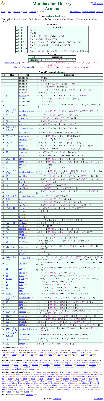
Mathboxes (32, 12)
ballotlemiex (24, 111)
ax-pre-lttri (91, 367)
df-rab (10, 376)
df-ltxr (40, 389)
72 (10, 322)
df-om (54, 385)
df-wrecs (90, 385)
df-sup (79, 387)
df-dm (74, 381)
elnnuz (22, 149)
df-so (19, 381)
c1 (4, 355)
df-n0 (91, 389)
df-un (50, 376)
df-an (39, 372)
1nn (20, 165)
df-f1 (84, 383)
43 (10, 223)
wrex (78, 350)
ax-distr (17, 367)
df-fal (78, 372)
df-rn (82, 381)
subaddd (22, 312)
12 (7, 121)
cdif (95, 350)
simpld (22, 115)
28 (9, 173)
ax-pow (67, 363)
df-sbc (25, 376)
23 (10, 159)
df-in (58, 376)
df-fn (70, 383)
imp (20, 179)
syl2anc (22, 247)
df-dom (52, 387)
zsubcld (22, 293)
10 (11, 112)
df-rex (84, 374)
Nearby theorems (97, 4)
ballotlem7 (29, 395)
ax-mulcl (57, 365)
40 (7, 229)
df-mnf (22, 389)
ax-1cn (16, 365)
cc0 (91, 353)
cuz (82, 355)
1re (20, 217)
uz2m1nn (23, 139)
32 (7, 185)
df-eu (18, 374)
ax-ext (33, 363)
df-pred (11, 383)
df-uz (9, 392)
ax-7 (85, 360)
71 (10, 319)
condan (22, 344)
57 (7, 278)
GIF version (99, 12)
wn (15, 350)
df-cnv (58, 381)
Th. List (25, 12)
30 (7, 179)
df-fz (17, 392)
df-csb (34, 376)
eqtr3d (21, 278)
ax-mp (34, 360)
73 (7, 325)
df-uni (33, 379)
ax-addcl (35, 365)
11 (7, 115)
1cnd (21, 305)
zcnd (21, 302)
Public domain (57, 399)
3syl (20, 159)
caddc (14, 355)
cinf (75, 353)
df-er (36, 387)
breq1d (22, 238)
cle (32, 355)
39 (14, 208)
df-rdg (11, 387)
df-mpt (75, 379)
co (67, 353)
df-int (41, 379)
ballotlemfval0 (25, 196)
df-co (66, 381)
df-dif (42, 376)
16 (10, 136)
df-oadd (27, 387)
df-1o (19, 387)
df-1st (63, 385)
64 (10, 293)
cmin (41, 355)
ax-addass (92, 365)
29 (7, 176)
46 (10, 229)
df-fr (26, 381)
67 (7, 312)
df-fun (62, 383)
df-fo (91, 383)
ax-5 (71, 360)
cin (4, 353)
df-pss (73, 376)
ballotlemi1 (24, 128)
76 (7, 340)
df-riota (18, 385)
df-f (77, 383)
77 (10, 344)
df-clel (44, 374)
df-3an (62, 372)
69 (14, 312)
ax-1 (40, 360)
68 (10, 312)
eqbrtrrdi (22, 229)
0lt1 (20, 251)
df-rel (50, 381)
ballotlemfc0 (24, 329)
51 (14, 247)
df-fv (10, 385)
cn (59, 355)
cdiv (50, 355)
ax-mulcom (81, 365)
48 (10, 247)
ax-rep (41, 363)
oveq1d (22, 205)
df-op (25, 379)
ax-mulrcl (68, 365)
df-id (90, 379)
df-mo (9, 374)
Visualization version (88, 12)
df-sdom (62, 387)
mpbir (21, 226)
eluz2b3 (22, 133)
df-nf (94, 372)
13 (10, 121)
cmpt (41, 353)
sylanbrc (22, 136)
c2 (66, 355)
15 (7, 136)
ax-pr (76, 363)
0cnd (21, 308)
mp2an (22, 223)
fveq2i (21, 185)
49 (7, 238)
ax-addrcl (46, 365)
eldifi (21, 93)
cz (73, 355)
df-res (90, 381)
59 (10, 278)
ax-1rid (47, 367)
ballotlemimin (25, 334)
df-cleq (35, 374)
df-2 (83, 389)
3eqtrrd (22, 208)
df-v (18, 376)
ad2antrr (22, 96)
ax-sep (50, 363)
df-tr (83, 379)
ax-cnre (80, 367)
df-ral (76, 374)
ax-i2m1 (27, 367)
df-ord (20, 383)
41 (7, 226)
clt (23, 355)
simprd (22, 272)
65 (10, 299)
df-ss (65, 376)
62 (7, 287)
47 (7, 232)
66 (7, 302)
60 (7, 316)
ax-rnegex (58, 367)
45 (10, 226)
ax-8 (93, 360)
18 (7, 143)
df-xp (42, 381)
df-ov (27, 385)
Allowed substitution (23, 67)
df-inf (87, 387)
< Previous (92, 2)
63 (7, 293)
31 (7, 208)
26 (7, 247)
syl (20, 121)
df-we (34, 381)
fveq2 (21, 235)
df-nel (68, 374)
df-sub (57, 389)
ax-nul (58, 363)
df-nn (75, 389)
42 (7, 223)
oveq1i (22, 188)
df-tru (70, 372)
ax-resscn (5, 365)
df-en (44, 387)
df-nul (81, 376)
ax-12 (25, 363)
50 (7, 242)
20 (7, 146)
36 (9, 199)
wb (28, 350)
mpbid (21, 316)
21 (9, 330)
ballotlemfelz (24, 297)
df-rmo (93, 374)
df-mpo (45, 385)
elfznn (21, 118)
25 (7, 162)
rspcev (22, 242)
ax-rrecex (69, 367)
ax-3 (50, 360)
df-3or (53, 372)
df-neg (66, 389)
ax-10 (9, 363)
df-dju (95, 387)
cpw (12, 353)
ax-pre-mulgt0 (30, 369)
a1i (20, 168)
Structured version (75, 12)
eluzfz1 (22, 156)
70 (10, 316)
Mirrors (3, 12)
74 (16, 330)
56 (7, 268)
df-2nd (71, 385)
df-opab (66, 379)
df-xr (31, 389)
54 (7, 319)
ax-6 (78, 360)
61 (7, 299)
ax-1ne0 (37, 367)
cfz (91, 355)
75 (7, 344)
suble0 (22, 220)
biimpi (22, 152)
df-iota (53, 383)
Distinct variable (11, 63)
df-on (28, 383)
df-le (49, 389)
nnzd (21, 284)
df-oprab (36, 385)
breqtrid (22, 322)
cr (83, 353)
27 (7, 168)
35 (10, 208)
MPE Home (17, 12)
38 (7, 205)
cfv (49, 353)
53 (7, 322)
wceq (44, 350)
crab (86, 350)
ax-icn (25, 365)
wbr (31, 353)
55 (7, 263)
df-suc (45, 383)
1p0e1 (21, 254)
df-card (4, 389)
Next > (100, 2)
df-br (57, 379)
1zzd (21, 290)
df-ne (60, 374)
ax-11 (17, 363)
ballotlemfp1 (24, 172)
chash (5, 357)
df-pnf (14, 389)
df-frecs (80, 385)
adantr (21, 124)
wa (35, 350)
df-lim (36, 383)
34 (7, 192)
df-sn (10, 379)
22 (7, 152)
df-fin (71, 387)
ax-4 (64, 360)
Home (9, 12)
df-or (46, 372)
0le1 (21, 211)
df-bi (32, 372)
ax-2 (45, 360)
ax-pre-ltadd (16, 369)
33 (7, 188)
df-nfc (52, 374)
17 (14, 136)
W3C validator (98, 399)
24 (14, 159)
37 (7, 202)
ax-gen (56, 360)
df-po (11, 381)
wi (21, 350)
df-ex (86, 372)
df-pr (17, 379)
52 (13, 330)
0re (20, 214)
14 (7, 124)
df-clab (26, 374)
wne (62, 350)
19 (10, 143)
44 (14, 223)
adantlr (22, 325)
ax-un (84, 363)
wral (70, 350)
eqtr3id (22, 319)
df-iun (49, 379)
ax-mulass (5, 367)
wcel (53, 350)
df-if (89, 376)
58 (7, 275)
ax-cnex (93, 363)
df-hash (26, 392)
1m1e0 (22, 182)
